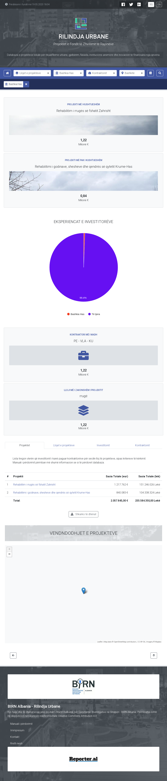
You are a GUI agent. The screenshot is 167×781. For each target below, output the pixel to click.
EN (159, 4)
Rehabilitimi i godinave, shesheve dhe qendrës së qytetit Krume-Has (51, 492)
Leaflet (99, 642)
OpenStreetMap (120, 642)
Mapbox (158, 642)
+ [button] (9, 549)
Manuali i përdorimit (21, 723)
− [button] (9, 554)
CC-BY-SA (141, 642)
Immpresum (17, 730)
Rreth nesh (16, 743)
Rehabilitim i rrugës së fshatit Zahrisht (34, 484)
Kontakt (14, 736)
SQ (151, 4)
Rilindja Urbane (83, 36)
